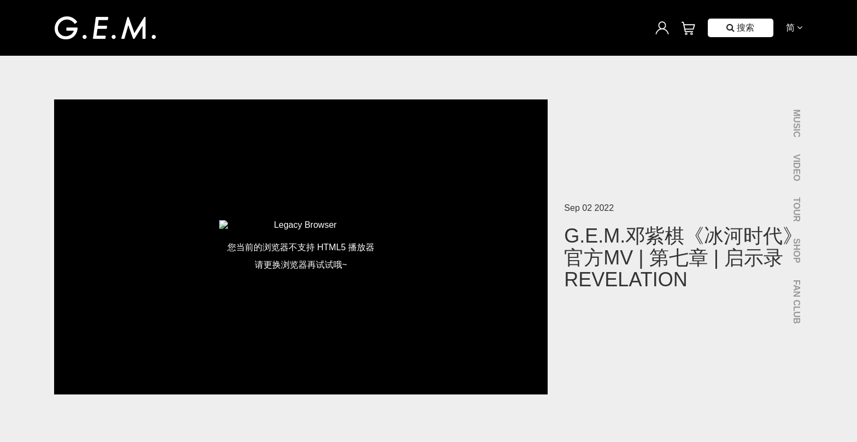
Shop (796, 250)
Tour (796, 209)
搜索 (740, 27)
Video (796, 167)
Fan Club (796, 302)
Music (796, 123)
